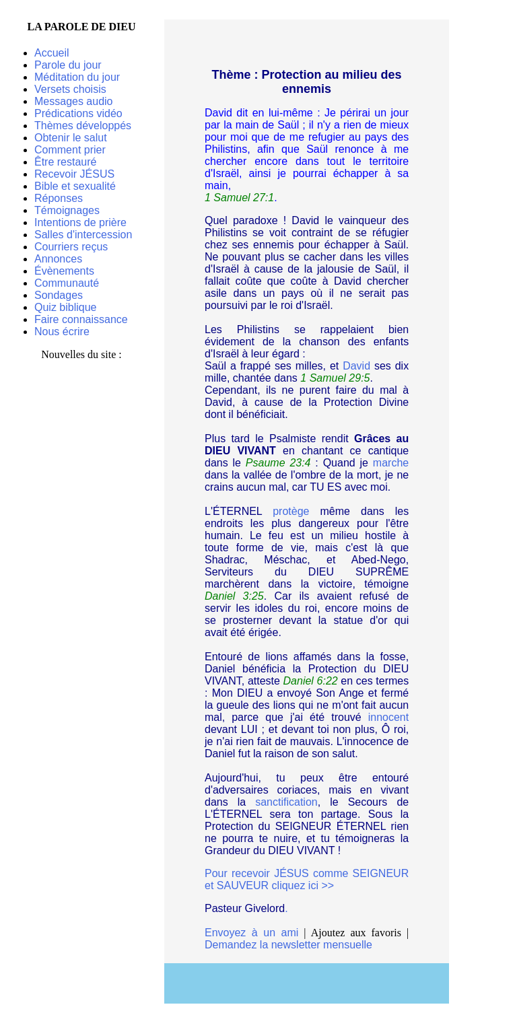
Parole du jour (68, 65)
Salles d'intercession (83, 234)
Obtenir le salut (70, 137)
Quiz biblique (65, 307)
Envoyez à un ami (251, 932)
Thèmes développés (82, 125)
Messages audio (73, 101)
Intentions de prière (80, 222)
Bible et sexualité (75, 186)
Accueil (51, 53)
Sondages (58, 295)
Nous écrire (62, 331)
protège (291, 511)
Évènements (64, 271)
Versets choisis (70, 89)
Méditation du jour (77, 77)
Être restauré (65, 162)
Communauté (66, 283)
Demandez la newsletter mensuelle (288, 944)
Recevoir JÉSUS (74, 174)
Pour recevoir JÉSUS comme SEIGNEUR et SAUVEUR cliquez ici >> (307, 879)
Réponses (58, 198)
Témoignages (67, 210)
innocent (388, 717)
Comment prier (70, 149)
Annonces (58, 259)
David (356, 366)
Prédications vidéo (78, 113)
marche (391, 462)
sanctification (286, 802)
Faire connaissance (81, 319)
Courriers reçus (71, 246)
